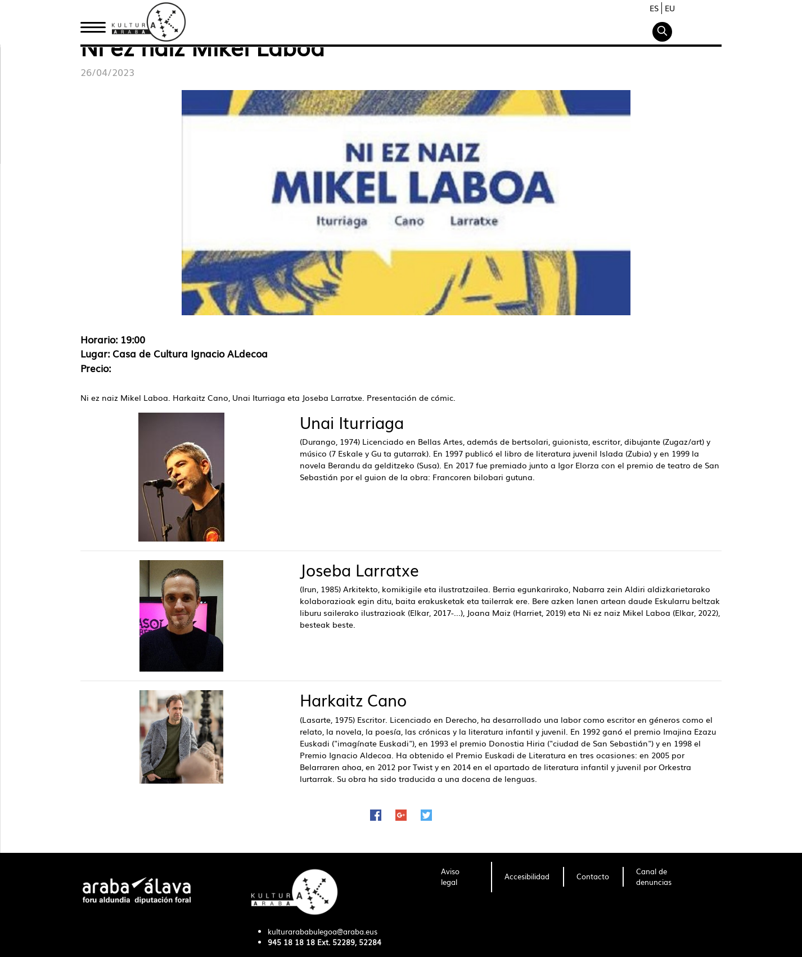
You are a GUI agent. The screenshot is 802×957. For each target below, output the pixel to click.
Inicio (92, 24)
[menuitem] (459, 877)
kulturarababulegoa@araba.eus (322, 931)
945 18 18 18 (291, 942)
